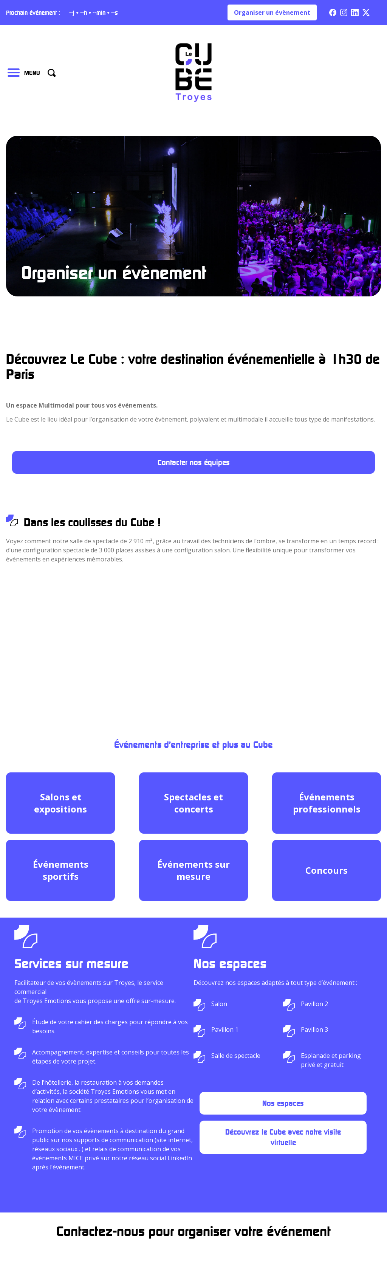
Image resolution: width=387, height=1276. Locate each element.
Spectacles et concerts (193, 803)
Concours (326, 870)
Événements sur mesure (193, 870)
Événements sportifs (60, 870)
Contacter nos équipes (194, 462)
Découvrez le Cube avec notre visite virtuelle (283, 1137)
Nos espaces (283, 1103)
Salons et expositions (60, 803)
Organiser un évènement (272, 12)
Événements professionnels (327, 803)
